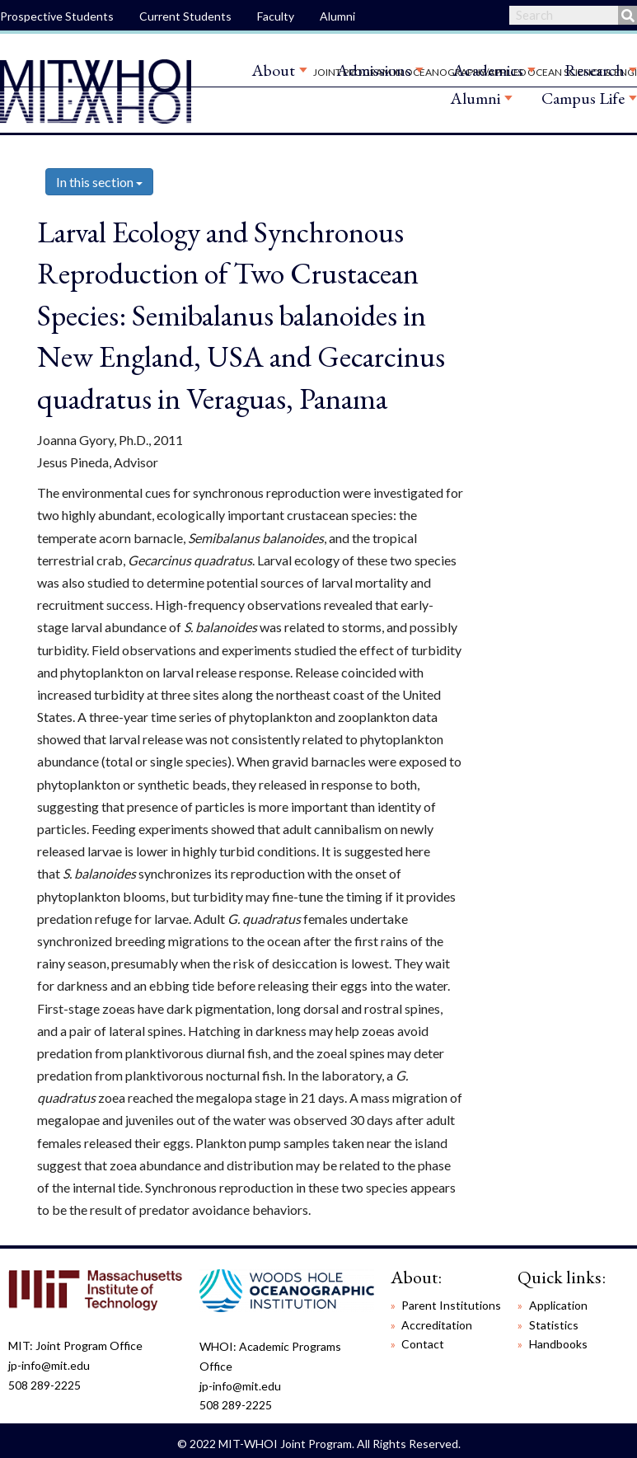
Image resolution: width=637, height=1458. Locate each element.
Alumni (337, 16)
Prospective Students (57, 16)
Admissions (373, 70)
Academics (487, 70)
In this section (99, 182)
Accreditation (436, 1325)
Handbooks (558, 1344)
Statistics (553, 1325)
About (273, 70)
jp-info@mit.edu (49, 1365)
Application (558, 1305)
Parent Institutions (451, 1305)
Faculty (275, 16)
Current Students (185, 16)
